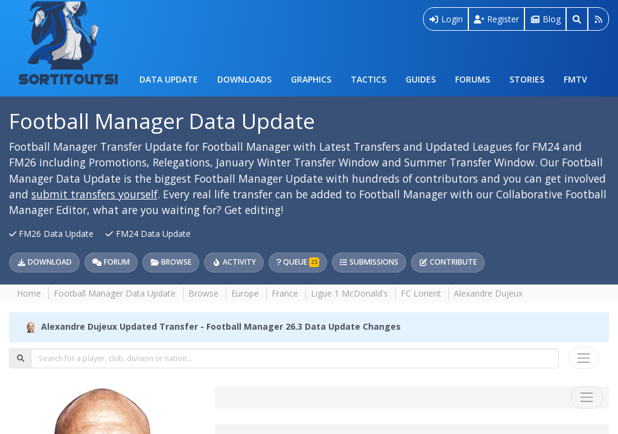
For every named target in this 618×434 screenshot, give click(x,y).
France (285, 293)
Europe (245, 293)
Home (29, 293)
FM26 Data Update (52, 233)
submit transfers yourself (94, 194)
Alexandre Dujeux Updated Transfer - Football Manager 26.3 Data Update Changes (221, 326)
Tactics (368, 79)
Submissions (369, 262)
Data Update (168, 79)
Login (446, 19)
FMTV (575, 79)
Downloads (244, 79)
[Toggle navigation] (583, 358)
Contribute (448, 262)
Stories (526, 79)
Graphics (311, 79)
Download (44, 262)
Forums (472, 79)
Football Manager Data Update (162, 121)
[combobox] (295, 358)
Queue (297, 262)
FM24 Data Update (148, 233)
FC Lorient (421, 293)
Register (496, 19)
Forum (110, 262)
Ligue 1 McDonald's (349, 293)
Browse (170, 262)
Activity (234, 262)
